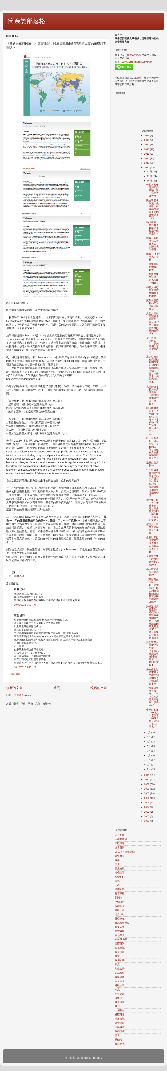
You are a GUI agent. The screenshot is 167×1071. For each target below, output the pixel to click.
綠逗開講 (120, 1044)
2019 (147, 135)
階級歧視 (120, 1018)
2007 (147, 793)
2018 (147, 140)
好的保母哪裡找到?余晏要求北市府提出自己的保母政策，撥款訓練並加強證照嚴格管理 (153, 483)
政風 (117, 989)
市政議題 (120, 843)
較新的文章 (14, 688)
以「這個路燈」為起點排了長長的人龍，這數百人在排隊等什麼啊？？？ (152, 448)
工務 (117, 885)
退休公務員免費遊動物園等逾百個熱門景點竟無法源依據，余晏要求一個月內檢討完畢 (152, 369)
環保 (117, 881)
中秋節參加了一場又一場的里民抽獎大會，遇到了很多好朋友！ (152, 718)
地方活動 (120, 914)
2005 (147, 802)
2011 (147, 775)
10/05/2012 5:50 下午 (25, 605)
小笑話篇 (120, 993)
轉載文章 (120, 985)
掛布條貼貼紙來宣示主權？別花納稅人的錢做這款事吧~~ (152, 676)
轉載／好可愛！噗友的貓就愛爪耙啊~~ (152, 291)
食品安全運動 (122, 922)
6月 (149, 746)
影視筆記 (120, 947)
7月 (149, 741)
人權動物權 (121, 839)
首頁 (56, 688)
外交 (117, 956)
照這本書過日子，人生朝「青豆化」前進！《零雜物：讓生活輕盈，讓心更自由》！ (152, 421)
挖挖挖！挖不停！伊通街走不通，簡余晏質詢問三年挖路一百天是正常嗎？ (152, 510)
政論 (117, 860)
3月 (149, 760)
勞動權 (118, 1039)
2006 (147, 798)
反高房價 (120, 1031)
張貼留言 (15, 674)
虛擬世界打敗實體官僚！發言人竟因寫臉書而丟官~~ (152, 544)
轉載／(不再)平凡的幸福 (153, 257)
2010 (147, 779)
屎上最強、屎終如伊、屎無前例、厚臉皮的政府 (152, 345)
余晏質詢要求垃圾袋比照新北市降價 (152, 560)
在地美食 (120, 935)
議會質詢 (120, 847)
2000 (147, 816)
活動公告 (120, 902)
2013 (147, 163)
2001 (147, 811)
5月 (149, 751)
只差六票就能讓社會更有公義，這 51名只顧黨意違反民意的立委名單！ (153, 323)
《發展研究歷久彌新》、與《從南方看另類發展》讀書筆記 (152, 696)
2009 (147, 784)
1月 (149, 769)
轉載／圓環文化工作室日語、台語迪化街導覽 (152, 244)
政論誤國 (120, 977)
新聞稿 (118, 897)
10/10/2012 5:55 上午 (25, 667)
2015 (147, 154)
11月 (150, 176)
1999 (147, 821)
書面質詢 (120, 943)
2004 (147, 807)
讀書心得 (19, 576)
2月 (149, 764)
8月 (149, 737)
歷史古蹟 (120, 868)
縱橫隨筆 (120, 872)
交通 (117, 864)
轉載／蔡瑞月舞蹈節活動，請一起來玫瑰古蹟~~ (152, 190)
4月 (149, 755)
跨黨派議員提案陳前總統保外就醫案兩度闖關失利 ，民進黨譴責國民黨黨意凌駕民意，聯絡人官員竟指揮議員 (152, 622)
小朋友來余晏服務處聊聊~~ (152, 572)
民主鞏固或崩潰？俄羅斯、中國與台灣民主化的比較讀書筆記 (152, 209)
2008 (147, 788)
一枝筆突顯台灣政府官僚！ (152, 267)
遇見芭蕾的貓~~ (152, 464)
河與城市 (120, 1027)
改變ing (119, 876)
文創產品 (120, 1010)
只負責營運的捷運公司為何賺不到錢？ (152, 278)
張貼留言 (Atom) (22, 695)
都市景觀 (120, 893)
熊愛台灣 (120, 968)
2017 (147, 144)
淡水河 (118, 998)
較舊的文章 (98, 688)
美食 (117, 1035)
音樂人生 (120, 927)
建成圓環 (120, 973)
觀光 (117, 964)
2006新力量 (121, 939)
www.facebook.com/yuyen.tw (137, 62)
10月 (150, 180)
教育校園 (120, 952)
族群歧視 (120, 906)
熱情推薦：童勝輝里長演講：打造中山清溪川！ (152, 228)
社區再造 (120, 1014)
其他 (117, 1006)
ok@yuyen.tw (134, 55)
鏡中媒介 (120, 856)
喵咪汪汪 (120, 910)
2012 (147, 167)
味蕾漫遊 (120, 1002)
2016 (147, 149)
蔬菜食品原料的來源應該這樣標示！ (152, 304)
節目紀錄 (120, 835)
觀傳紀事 (120, 960)
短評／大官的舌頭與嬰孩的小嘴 (152, 528)
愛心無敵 (120, 918)
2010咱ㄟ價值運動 (125, 851)
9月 (149, 732)
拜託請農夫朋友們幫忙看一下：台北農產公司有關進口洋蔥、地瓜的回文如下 (152, 653)
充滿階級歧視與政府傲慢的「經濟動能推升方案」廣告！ (152, 395)
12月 (150, 171)
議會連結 (120, 1023)
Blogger (97, 1058)
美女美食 (120, 981)
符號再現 (120, 931)
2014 (147, 158)
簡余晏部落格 (26, 21)
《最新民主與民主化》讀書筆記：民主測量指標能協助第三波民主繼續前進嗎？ (152, 591)
